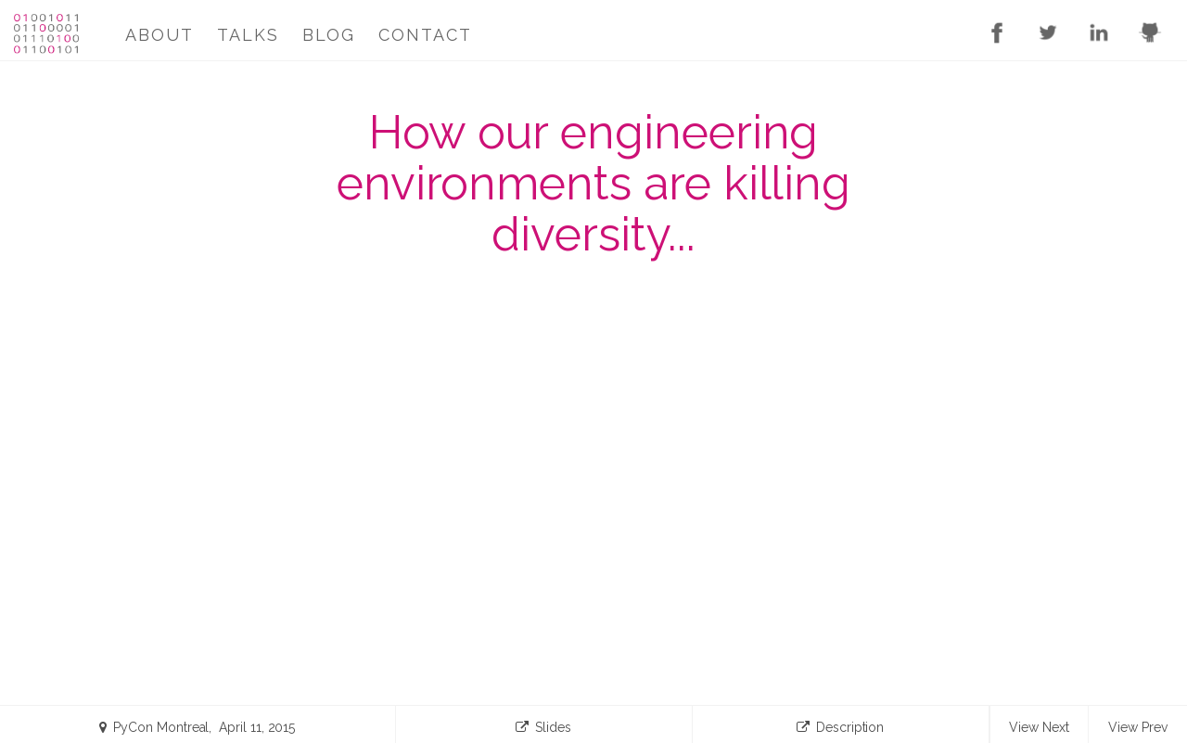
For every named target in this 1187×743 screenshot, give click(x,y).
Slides (543, 731)
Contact (425, 35)
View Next (1038, 727)
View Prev (1137, 727)
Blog (328, 35)
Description (840, 731)
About (159, 35)
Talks (248, 35)
